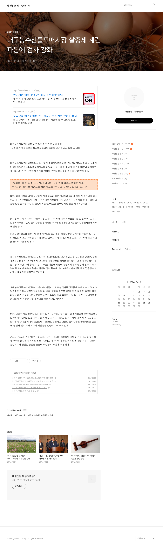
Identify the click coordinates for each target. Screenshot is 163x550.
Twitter (127, 249)
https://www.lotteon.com (24, 90)
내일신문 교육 (120, 163)
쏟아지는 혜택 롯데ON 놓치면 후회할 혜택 (38, 94)
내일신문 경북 (120, 153)
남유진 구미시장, (118, 207)
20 (124, 302)
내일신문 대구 (17, 373)
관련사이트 (141, 538)
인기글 (123, 222)
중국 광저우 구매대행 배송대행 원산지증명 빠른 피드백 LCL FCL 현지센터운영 (44, 121)
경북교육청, (146, 207)
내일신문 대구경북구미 (19, 5)
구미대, (137, 207)
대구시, (114, 203)
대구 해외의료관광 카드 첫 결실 (24, 391)
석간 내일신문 (119, 178)
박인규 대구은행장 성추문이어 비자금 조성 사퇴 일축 (32, 381)
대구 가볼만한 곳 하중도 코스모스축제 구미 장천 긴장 (33, 378)
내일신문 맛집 (119, 168)
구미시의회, (116, 211)
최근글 (114, 222)
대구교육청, (129, 207)
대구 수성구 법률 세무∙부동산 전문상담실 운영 (30, 384)
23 (139, 302)
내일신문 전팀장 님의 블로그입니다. (26, 480)
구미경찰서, (137, 203)
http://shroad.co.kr (21, 111)
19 (119, 302)
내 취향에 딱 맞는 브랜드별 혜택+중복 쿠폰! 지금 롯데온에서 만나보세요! (44, 100)
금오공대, (122, 203)
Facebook (117, 249)
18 (149, 299)
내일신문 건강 (120, 158)
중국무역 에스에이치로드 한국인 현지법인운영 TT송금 (45, 116)
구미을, (145, 203)
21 (129, 302)
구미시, (129, 203)
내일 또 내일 (119, 183)
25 (149, 302)
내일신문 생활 (121, 173)
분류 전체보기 (122, 143)
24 (144, 302)
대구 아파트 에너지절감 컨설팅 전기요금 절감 (29, 388)
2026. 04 (134, 282)
